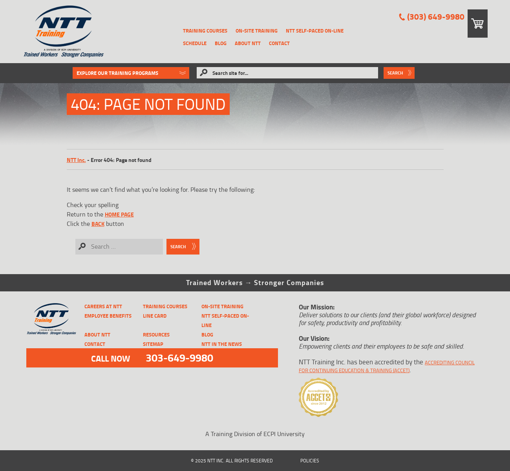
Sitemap (153, 344)
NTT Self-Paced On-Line (315, 31)
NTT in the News (221, 344)
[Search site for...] (287, 72)
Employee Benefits (108, 316)
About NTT (248, 43)
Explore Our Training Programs (117, 73)
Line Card (154, 316)
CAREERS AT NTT (103, 306)
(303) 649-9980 (435, 17)
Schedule (195, 43)
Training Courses (205, 31)
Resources (156, 334)
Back (97, 224)
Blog (221, 43)
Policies (309, 460)
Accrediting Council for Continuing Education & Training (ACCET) (387, 366)
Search (395, 73)
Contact (279, 43)
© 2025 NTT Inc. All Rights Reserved (232, 460)
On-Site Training (257, 31)
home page (119, 214)
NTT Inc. (76, 160)
